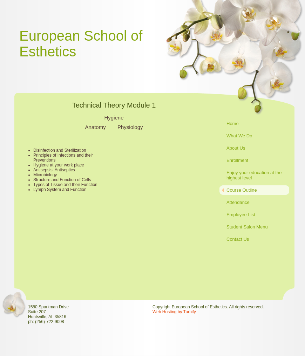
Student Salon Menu (247, 227)
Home (232, 123)
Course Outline (241, 190)
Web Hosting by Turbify (174, 311)
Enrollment (237, 160)
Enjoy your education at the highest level (254, 175)
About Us (235, 148)
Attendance (238, 202)
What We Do (239, 135)
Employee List (240, 214)
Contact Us (237, 239)
